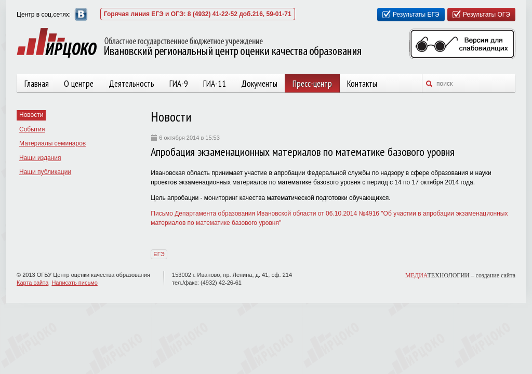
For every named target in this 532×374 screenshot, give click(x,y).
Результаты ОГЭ (486, 14)
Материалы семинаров (52, 143)
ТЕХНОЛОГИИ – (460, 275)
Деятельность (131, 83)
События (32, 129)
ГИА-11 (214, 83)
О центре (79, 83)
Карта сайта (32, 282)
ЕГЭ (158, 254)
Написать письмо (74, 282)
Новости (31, 114)
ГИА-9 (178, 83)
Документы (259, 83)
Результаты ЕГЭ (416, 14)
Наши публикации (45, 172)
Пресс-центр (312, 83)
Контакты (362, 83)
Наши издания (40, 158)
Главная (36, 83)
